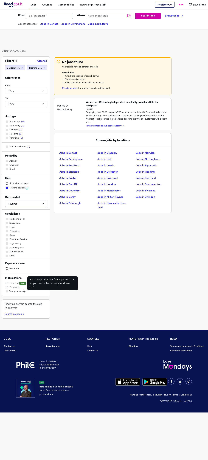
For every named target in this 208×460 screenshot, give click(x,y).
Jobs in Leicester (107, 171)
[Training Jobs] (37, 67)
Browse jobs (174, 15)
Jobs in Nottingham (147, 159)
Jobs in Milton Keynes (110, 197)
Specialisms (12, 213)
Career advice (11, 377)
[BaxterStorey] (15, 67)
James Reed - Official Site (183, 372)
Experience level (15, 263)
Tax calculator (11, 381)
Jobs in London (106, 184)
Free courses (93, 368)
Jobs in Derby (67, 197)
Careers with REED (180, 368)
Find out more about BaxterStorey (104, 125)
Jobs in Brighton (69, 171)
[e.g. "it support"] (49, 16)
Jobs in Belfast (49, 23)
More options (13, 278)
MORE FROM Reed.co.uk (143, 338)
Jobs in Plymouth (146, 165)
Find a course (94, 354)
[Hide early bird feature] (73, 279)
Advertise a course (97, 381)
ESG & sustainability (180, 385)
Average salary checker (16, 385)
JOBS (7, 338)
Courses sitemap (95, 385)
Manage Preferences (140, 442)
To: (6, 98)
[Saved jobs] (197, 4)
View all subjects (95, 359)
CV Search (50, 354)
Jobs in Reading (145, 171)
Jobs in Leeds (105, 165)
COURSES (93, 338)
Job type (10, 116)
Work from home (12, 359)
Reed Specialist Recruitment (185, 359)
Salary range (12, 77)
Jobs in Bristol (67, 178)
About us (133, 346)
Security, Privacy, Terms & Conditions (172, 442)
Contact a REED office (15, 394)
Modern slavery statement (142, 363)
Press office (135, 354)
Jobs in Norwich (145, 152)
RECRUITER (52, 338)
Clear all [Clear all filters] (42, 60)
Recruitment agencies (56, 359)
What (21, 15)
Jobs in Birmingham (73, 23)
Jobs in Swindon (145, 197)
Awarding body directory (100, 372)
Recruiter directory (14, 354)
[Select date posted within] (26, 204)
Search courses (15, 314)
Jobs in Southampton (148, 184)
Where (81, 15)
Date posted (12, 197)
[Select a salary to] (26, 104)
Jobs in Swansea (145, 190)
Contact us (9, 346)
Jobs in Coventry (69, 190)
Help (6, 390)
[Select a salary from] (26, 91)
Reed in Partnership (180, 363)
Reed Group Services (181, 354)
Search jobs (148, 15)
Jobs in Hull (104, 159)
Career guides (94, 377)
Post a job (50, 350)
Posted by (11, 155)
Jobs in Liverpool (107, 178)
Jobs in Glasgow (107, 152)
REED (173, 338)
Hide (8, 178)
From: (8, 85)
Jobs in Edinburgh (70, 203)
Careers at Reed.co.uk (140, 350)
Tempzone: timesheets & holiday (187, 346)
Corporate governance (140, 359)
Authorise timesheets (181, 350)
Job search (9, 350)
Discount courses (96, 363)
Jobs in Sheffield (146, 178)
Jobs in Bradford (98, 23)
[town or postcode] (108, 16)
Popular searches (13, 372)
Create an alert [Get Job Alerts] (70, 88)
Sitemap (8, 399)
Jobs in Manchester (109, 190)
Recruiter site (52, 346)
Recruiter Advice (54, 363)
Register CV (164, 4)
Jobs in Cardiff (68, 184)
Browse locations (13, 368)
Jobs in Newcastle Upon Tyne (111, 205)
